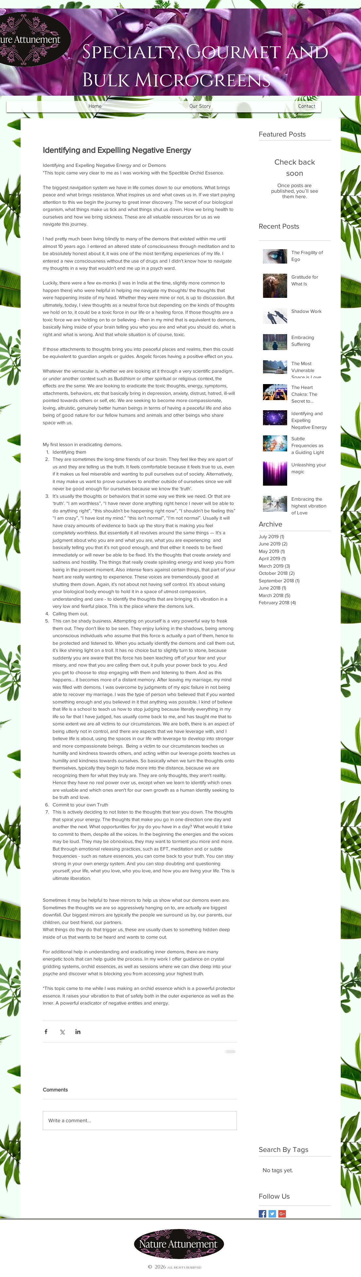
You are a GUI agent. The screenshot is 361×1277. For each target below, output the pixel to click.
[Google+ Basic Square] (282, 1214)
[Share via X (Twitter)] (62, 1031)
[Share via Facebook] (46, 1031)
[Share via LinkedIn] (78, 1031)
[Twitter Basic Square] (272, 1214)
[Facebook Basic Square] (262, 1214)
